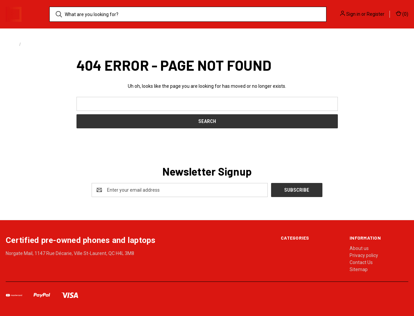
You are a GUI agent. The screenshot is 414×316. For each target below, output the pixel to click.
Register (375, 14)
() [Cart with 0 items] (402, 14)
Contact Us (361, 262)
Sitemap (359, 269)
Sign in (353, 14)
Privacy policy (364, 255)
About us (359, 248)
